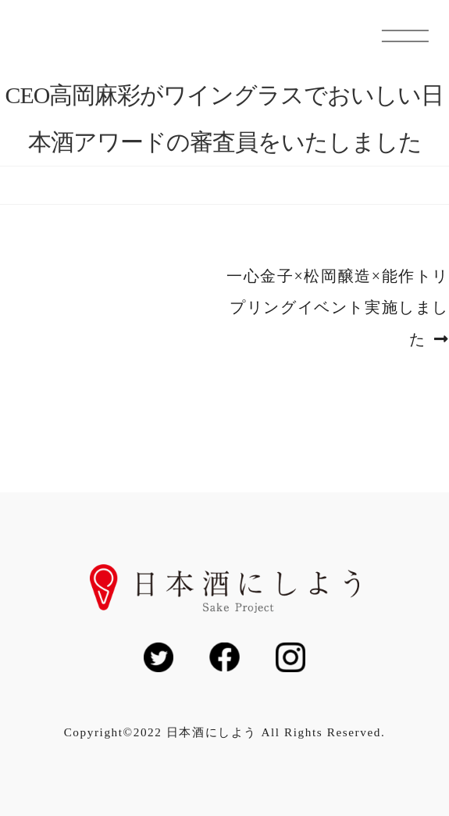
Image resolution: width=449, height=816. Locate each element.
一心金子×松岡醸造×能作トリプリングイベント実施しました (337, 308)
